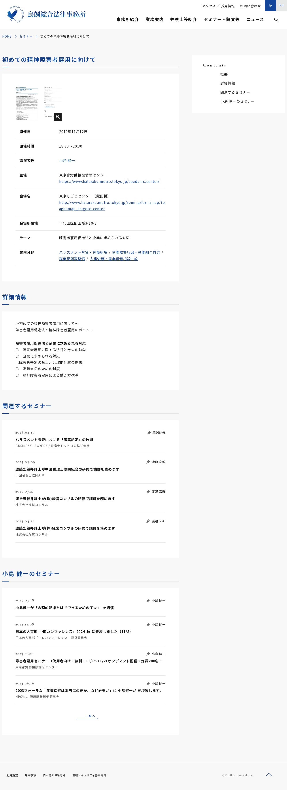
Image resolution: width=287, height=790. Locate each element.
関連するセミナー (235, 92)
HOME (7, 36)
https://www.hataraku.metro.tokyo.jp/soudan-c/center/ (109, 181)
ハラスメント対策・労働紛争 (83, 252)
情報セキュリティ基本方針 (100, 776)
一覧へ (90, 716)
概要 (224, 74)
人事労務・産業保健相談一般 (114, 258)
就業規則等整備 (72, 258)
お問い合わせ (250, 6)
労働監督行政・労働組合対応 (136, 252)
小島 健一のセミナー (237, 101)
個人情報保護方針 (60, 776)
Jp (270, 5)
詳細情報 (227, 83)
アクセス (209, 6)
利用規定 (13, 776)
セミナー (25, 36)
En (281, 5)
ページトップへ (269, 776)
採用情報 (228, 6)
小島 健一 (67, 160)
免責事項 (33, 776)
